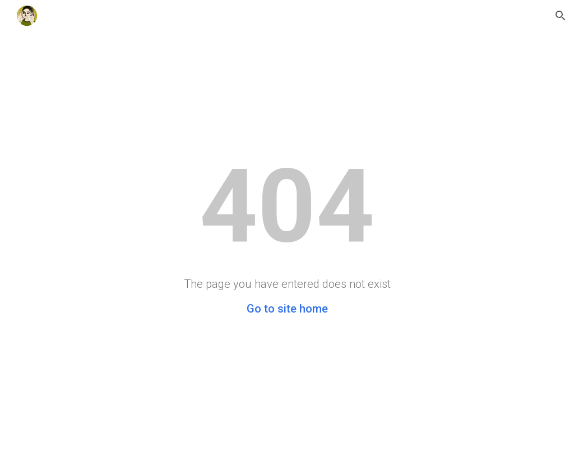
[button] (560, 15)
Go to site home (287, 308)
